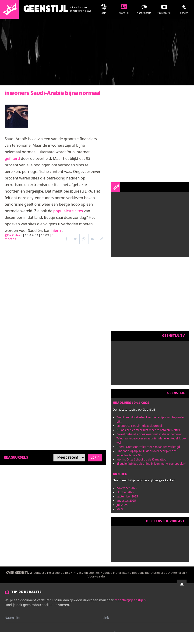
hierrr (56, 230)
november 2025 (126, 488)
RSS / (69, 573)
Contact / (40, 573)
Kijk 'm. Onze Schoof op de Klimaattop (141, 459)
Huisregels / (56, 573)
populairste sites (68, 210)
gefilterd (12, 158)
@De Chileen (13, 235)
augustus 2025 (126, 501)
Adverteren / (178, 573)
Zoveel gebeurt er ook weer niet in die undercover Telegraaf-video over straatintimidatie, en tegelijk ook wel (151, 438)
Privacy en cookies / (88, 573)
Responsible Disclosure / (150, 573)
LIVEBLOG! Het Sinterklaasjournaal (139, 426)
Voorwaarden (97, 576)
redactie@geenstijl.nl (130, 600)
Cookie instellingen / (117, 573)
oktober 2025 (125, 492)
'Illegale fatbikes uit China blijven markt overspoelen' (151, 464)
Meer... (120, 509)
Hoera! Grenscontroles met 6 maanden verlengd (148, 447)
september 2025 (127, 496)
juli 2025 (121, 505)
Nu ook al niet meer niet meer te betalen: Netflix (148, 430)
